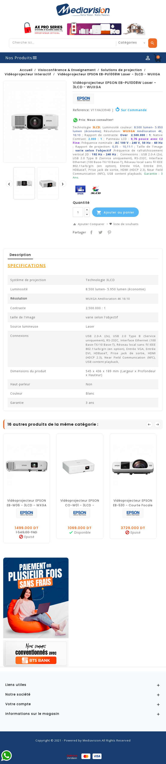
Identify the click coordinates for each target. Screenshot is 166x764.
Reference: (81, 110)
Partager (91, 232)
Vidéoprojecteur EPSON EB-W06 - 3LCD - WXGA (26, 502)
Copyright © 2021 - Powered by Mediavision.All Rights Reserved (83, 740)
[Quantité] (78, 212)
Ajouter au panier (115, 212)
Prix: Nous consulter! (93, 120)
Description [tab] (20, 255)
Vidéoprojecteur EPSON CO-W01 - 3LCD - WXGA (79, 505)
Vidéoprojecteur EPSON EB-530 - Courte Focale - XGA (133, 505)
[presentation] (9, 183)
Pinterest (109, 232)
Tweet (100, 232)
